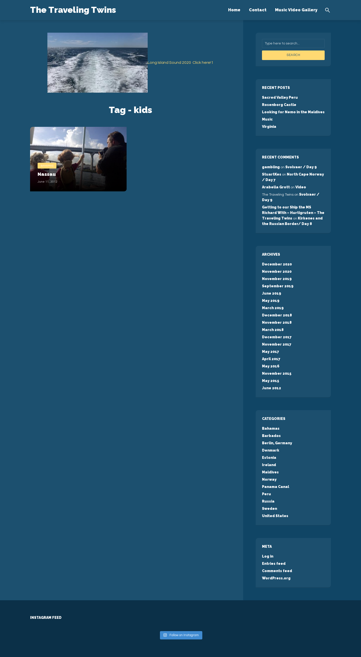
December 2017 (276, 337)
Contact (257, 10)
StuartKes (271, 174)
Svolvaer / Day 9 (300, 167)
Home (234, 10)
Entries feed (274, 564)
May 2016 (270, 366)
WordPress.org (276, 578)
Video (300, 187)
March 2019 (272, 308)
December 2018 (276, 315)
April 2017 (271, 359)
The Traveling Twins (76, 9)
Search (293, 55)
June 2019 (271, 293)
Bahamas (47, 165)
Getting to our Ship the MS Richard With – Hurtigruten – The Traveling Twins (293, 212)
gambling (271, 167)
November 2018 (276, 322)
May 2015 (270, 381)
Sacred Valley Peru (280, 97)
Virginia (269, 127)
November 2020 (277, 271)
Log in (267, 556)
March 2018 (272, 330)
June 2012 (271, 388)
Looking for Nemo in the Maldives (293, 112)
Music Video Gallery (296, 10)
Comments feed (277, 571)
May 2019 (270, 301)
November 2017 (276, 344)
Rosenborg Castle (279, 105)
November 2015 (276, 373)
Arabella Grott (276, 187)
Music (267, 119)
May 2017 (270, 352)
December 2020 (277, 264)
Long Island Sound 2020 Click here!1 (180, 63)
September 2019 (277, 286)
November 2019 (276, 279)
